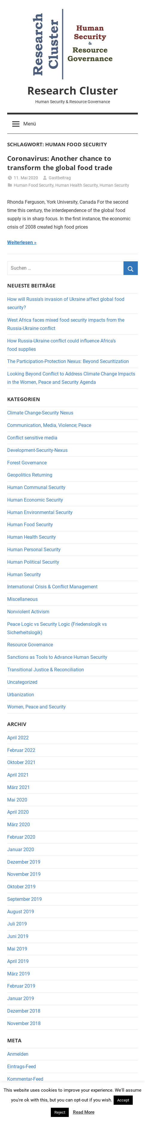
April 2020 (18, 812)
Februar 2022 (21, 750)
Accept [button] (123, 1100)
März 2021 (18, 787)
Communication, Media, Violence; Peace (49, 425)
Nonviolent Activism (28, 612)
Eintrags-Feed (21, 1066)
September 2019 (24, 899)
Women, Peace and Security (36, 707)
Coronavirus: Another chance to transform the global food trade (59, 163)
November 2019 (24, 874)
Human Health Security (76, 185)
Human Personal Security (34, 549)
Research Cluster (72, 90)
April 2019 (18, 961)
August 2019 (20, 911)
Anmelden (17, 1054)
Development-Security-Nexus (37, 450)
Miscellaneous (22, 599)
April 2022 (18, 738)
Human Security (114, 185)
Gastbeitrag (60, 177)
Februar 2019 (21, 986)
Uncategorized (22, 682)
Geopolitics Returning (29, 475)
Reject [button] (59, 1112)
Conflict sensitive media (32, 438)
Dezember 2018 (23, 1011)
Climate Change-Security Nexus (40, 413)
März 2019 (18, 974)
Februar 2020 (21, 837)
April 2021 (18, 775)
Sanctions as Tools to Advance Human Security (57, 657)
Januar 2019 (20, 998)
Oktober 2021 (21, 762)
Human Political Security (33, 562)
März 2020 (18, 824)
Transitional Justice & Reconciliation (45, 669)
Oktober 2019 (21, 887)
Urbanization (20, 694)
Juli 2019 (17, 924)
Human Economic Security (35, 500)
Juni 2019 (17, 936)
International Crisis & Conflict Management (52, 587)
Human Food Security (34, 185)
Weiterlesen (20, 242)
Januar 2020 (20, 849)
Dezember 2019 (23, 862)
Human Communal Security (36, 487)
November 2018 (24, 1023)
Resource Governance (30, 645)
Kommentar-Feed (25, 1079)
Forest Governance (27, 463)
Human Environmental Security (40, 512)
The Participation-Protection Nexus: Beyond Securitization (68, 361)
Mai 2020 (17, 800)
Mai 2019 (17, 949)
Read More (83, 1112)
